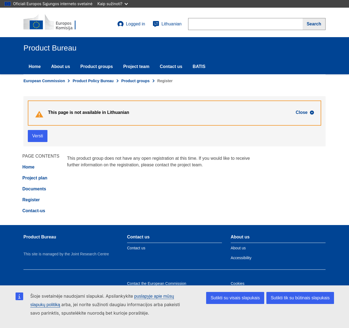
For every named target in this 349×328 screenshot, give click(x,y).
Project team (136, 66)
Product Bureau (39, 237)
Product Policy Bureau (93, 81)
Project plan (34, 178)
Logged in (131, 24)
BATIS (199, 66)
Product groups (96, 66)
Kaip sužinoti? (112, 3)
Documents (34, 189)
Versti (37, 136)
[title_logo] (56, 22)
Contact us (171, 66)
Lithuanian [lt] (167, 24)
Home (35, 66)
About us (60, 66)
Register (31, 199)
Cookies (238, 283)
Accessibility (241, 258)
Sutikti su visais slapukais (235, 298)
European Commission (44, 81)
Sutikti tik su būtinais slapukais (300, 298)
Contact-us (33, 210)
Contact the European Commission (156, 283)
